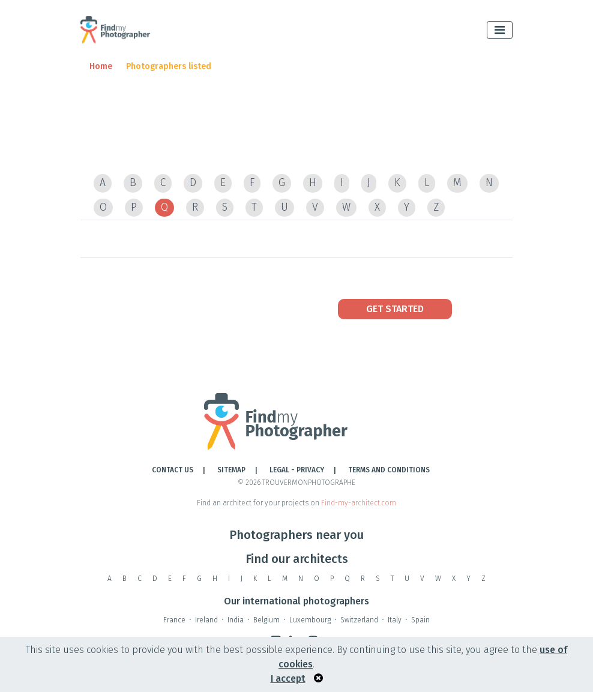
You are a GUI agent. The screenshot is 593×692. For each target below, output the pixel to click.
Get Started (395, 308)
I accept (288, 678)
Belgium (266, 620)
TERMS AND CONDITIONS (389, 470)
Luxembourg (310, 620)
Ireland (206, 620)
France (174, 620)
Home (100, 66)
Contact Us (172, 470)
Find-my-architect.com (358, 503)
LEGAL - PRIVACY (296, 470)
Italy (395, 620)
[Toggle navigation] (500, 30)
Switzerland (359, 620)
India (235, 620)
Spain (420, 620)
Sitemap (231, 470)
